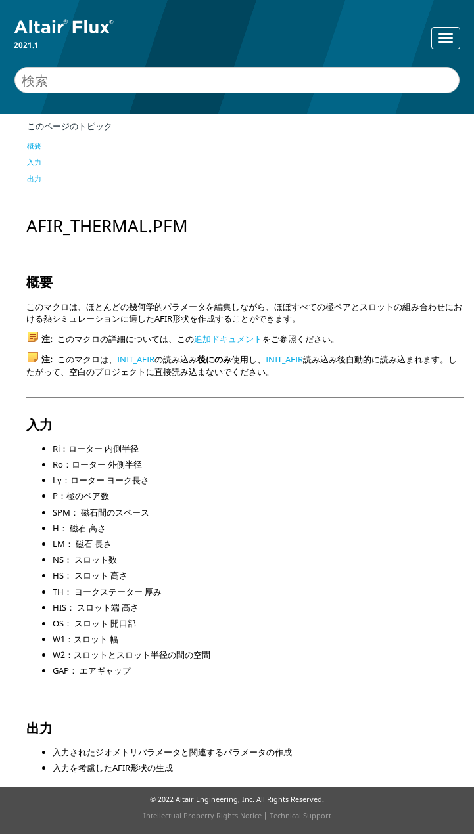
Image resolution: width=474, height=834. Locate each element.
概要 (34, 145)
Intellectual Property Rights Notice (202, 815)
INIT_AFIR (135, 359)
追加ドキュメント (228, 339)
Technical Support (300, 815)
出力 (34, 178)
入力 (34, 162)
